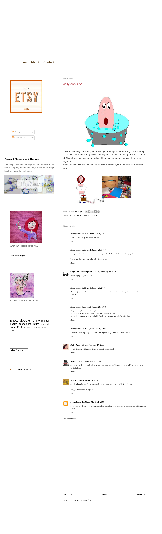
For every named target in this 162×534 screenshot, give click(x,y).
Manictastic (75, 402)
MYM (73, 380)
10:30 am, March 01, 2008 (93, 402)
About (35, 62)
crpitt (75, 211)
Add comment (70, 418)
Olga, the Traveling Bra (81, 271)
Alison (73, 361)
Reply (72, 241)
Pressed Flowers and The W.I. (21, 159)
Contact (48, 62)
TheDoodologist (17, 255)
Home (22, 62)
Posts (16, 132)
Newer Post (67, 494)
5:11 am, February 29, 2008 (93, 288)
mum (36, 324)
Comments (18, 137)
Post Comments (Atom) (84, 500)
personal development (33, 327)
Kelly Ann (75, 345)
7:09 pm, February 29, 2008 (92, 345)
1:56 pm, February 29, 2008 (94, 307)
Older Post (141, 494)
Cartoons (79, 215)
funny (93, 215)
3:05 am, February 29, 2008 (93, 233)
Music (20, 327)
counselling (25, 324)
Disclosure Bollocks (21, 369)
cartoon (72, 215)
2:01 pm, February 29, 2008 (94, 328)
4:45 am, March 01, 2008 (87, 380)
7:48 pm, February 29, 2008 (89, 361)
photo (14, 320)
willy (97, 215)
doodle (87, 215)
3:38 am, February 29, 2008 (104, 271)
